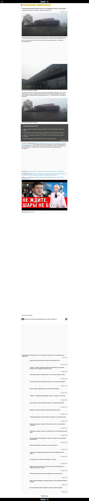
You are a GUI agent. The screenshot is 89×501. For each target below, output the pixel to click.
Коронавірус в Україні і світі (44, 5)
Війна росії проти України (29, 5)
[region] (44, 53)
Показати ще (63, 140)
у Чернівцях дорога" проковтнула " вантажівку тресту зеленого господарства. (46, 171)
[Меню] (2, 1)
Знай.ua (34, 173)
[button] (23, 319)
